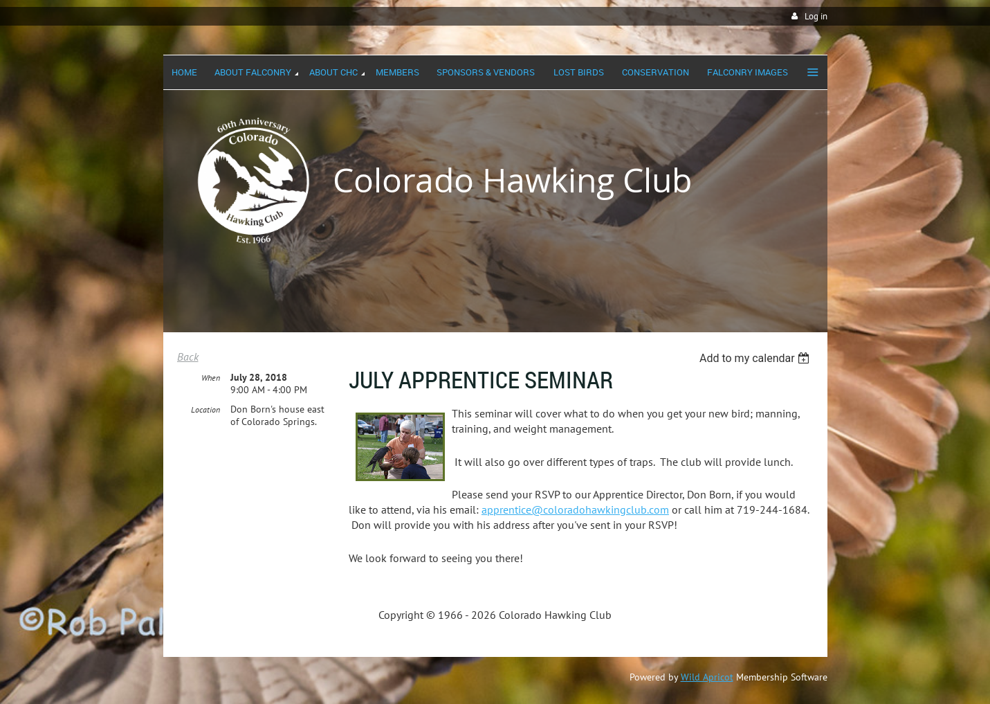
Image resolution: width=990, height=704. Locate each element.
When (210, 377)
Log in (816, 16)
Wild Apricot (707, 677)
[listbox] (756, 358)
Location (205, 409)
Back (188, 356)
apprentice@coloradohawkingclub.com (575, 509)
